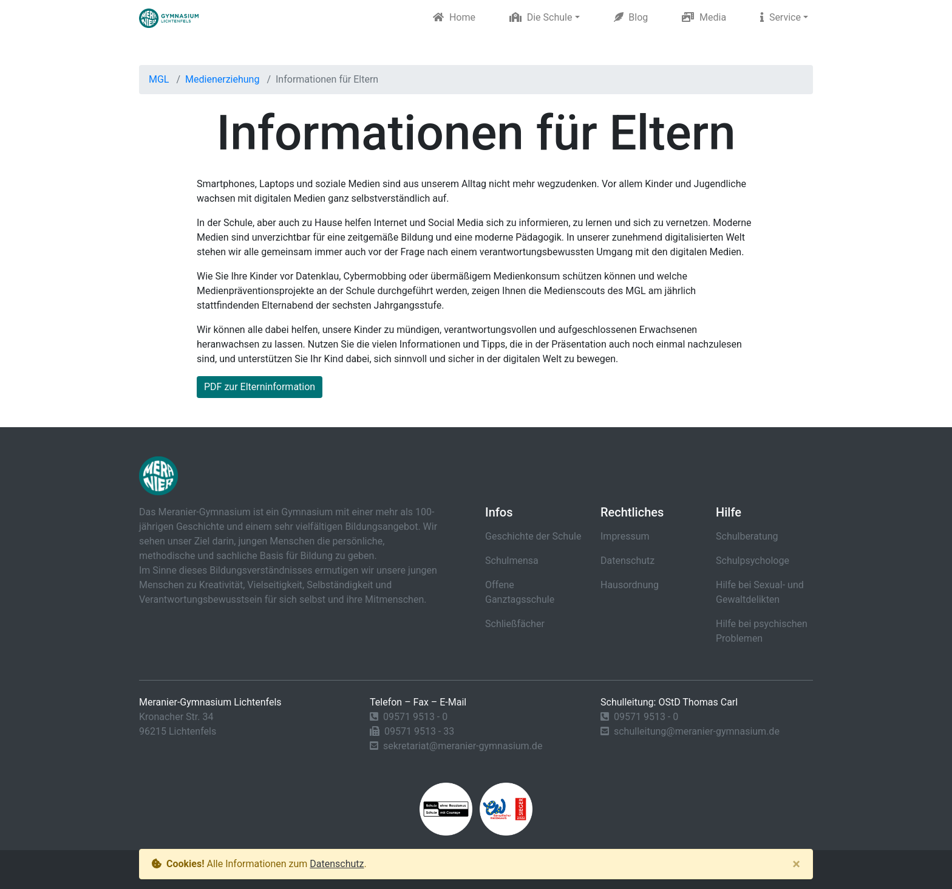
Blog (631, 17)
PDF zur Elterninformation (259, 387)
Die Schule (541, 17)
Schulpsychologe (752, 560)
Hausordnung (629, 585)
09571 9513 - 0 (415, 717)
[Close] (796, 864)
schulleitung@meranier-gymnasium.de (697, 731)
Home (454, 17)
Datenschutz (627, 560)
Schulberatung (747, 536)
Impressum (625, 536)
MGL (159, 79)
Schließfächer (515, 624)
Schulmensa (512, 560)
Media (704, 17)
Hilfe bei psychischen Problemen (761, 631)
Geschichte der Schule (533, 536)
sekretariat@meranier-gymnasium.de (462, 746)
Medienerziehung (222, 79)
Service (780, 17)
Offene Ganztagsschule (519, 592)
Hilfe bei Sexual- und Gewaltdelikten (760, 592)
